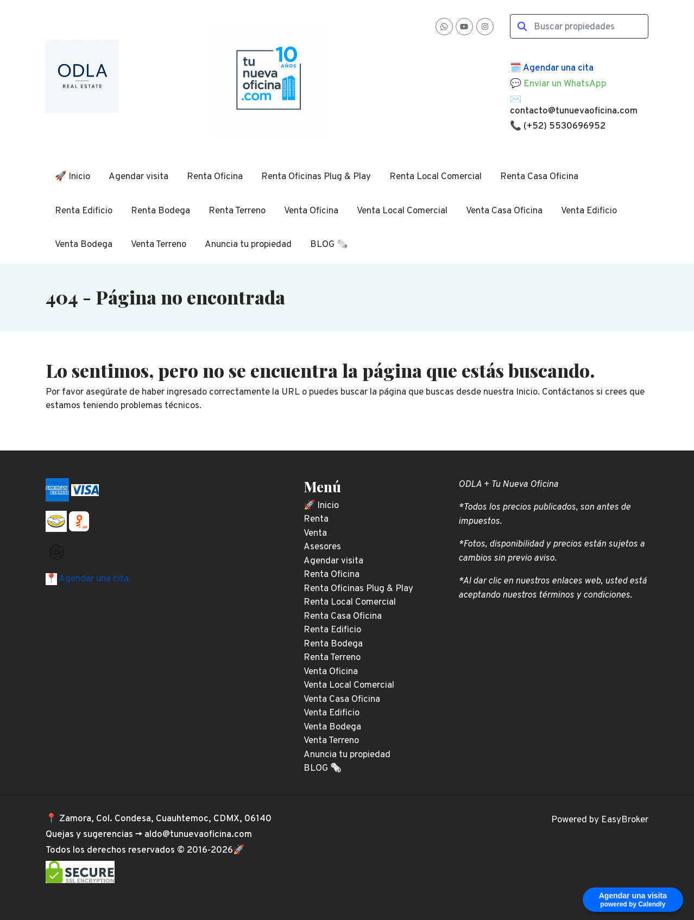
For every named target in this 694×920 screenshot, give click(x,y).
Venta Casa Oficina (504, 211)
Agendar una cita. (94, 579)
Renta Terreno (237, 211)
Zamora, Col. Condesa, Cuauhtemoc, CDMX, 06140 (165, 819)
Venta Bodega (83, 245)
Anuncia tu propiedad (248, 245)
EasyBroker (624, 820)
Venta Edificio (589, 211)
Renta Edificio (83, 211)
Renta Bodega (160, 211)
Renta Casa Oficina (539, 177)
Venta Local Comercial (402, 211)
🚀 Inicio (72, 177)
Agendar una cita (558, 68)
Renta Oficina (215, 177)
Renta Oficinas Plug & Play (316, 177)
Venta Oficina (311, 211)
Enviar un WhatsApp (565, 84)
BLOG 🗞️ (329, 245)
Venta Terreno (158, 245)
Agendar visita (138, 177)
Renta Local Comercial (435, 177)
